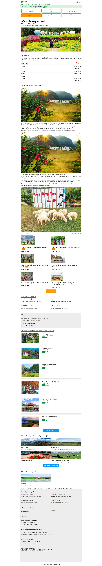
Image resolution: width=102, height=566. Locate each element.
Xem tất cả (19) (76, 233)
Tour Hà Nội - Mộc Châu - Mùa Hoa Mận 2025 (35, 247)
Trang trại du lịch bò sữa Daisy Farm (60, 460)
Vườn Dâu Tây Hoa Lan (26, 460)
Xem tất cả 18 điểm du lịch (51, 465)
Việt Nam (35, 488)
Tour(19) (32, 6)
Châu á (29, 488)
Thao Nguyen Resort (47, 334)
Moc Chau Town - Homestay (49, 399)
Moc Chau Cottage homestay (49, 416)
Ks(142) (39, 6)
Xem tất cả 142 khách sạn (51, 431)
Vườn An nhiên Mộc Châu (49, 364)
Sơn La (41, 488)
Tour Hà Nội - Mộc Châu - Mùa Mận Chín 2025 (66, 247)
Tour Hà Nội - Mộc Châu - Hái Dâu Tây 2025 (34, 283)
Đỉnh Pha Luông (25, 447)
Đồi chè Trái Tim (55, 447)
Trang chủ (22, 488)
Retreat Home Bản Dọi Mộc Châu (51, 381)
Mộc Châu (24, 6)
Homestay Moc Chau (47, 348)
